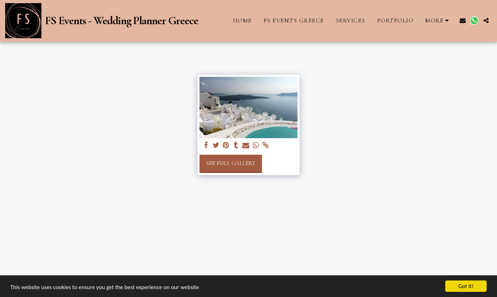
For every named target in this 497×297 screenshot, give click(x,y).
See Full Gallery (230, 163)
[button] (462, 20)
